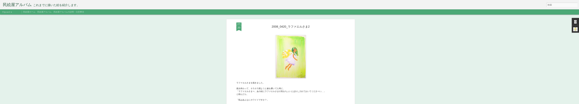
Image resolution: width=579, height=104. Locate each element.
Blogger (307, 102)
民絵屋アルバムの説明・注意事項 (69, 12)
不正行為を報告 (316, 102)
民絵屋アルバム (44, 12)
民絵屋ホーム (29, 12)
